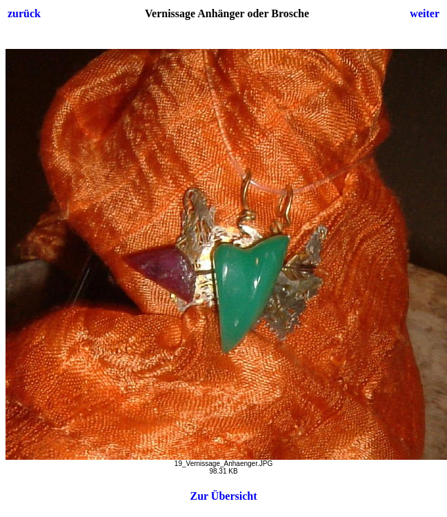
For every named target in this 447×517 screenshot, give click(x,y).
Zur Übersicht (223, 496)
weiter (424, 13)
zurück (24, 13)
